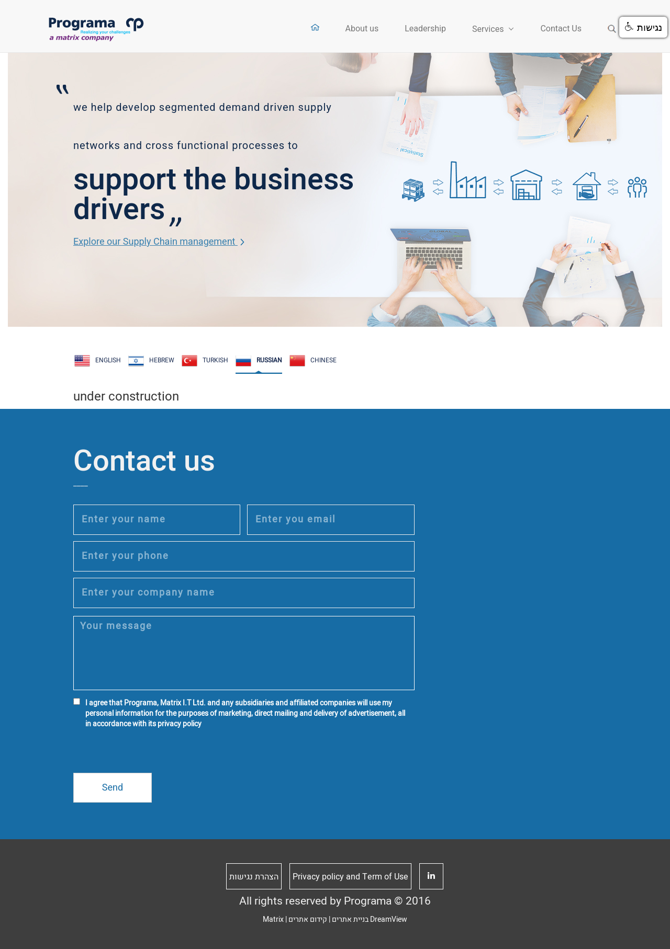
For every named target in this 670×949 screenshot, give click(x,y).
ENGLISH (97, 361)
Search (612, 29)
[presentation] (152, 752)
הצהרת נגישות (253, 877)
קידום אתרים (307, 919)
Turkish (205, 361)
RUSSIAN (259, 361)
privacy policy (180, 723)
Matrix (273, 919)
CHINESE (313, 361)
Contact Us (561, 29)
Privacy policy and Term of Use (350, 877)
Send (112, 788)
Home (314, 27)
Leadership (425, 29)
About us (362, 29)
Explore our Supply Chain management (158, 242)
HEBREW (151, 361)
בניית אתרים (350, 919)
